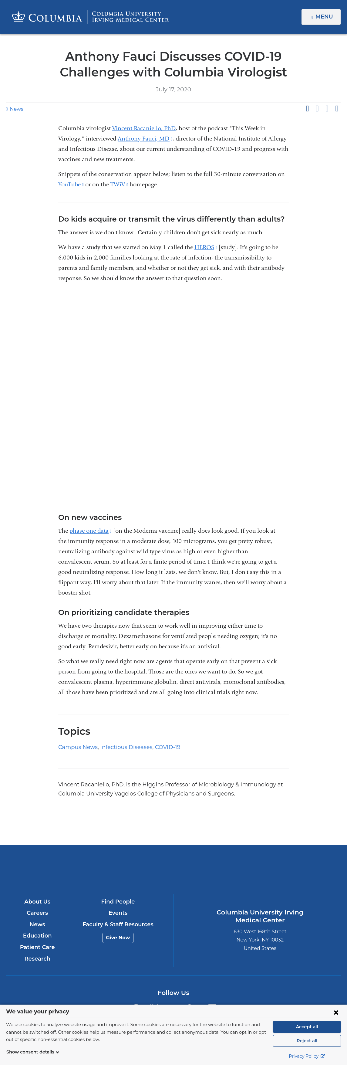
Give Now (118, 937)
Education (37, 936)
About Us (37, 902)
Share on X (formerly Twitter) (317, 108)
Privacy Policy (307, 1056)
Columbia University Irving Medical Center (118, 865)
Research (37, 959)
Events (118, 913)
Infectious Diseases (120, 747)
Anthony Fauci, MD (145, 138)
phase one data (90, 530)
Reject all (306, 1040)
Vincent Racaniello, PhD (144, 128)
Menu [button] (325, 17)
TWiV (119, 184)
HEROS (205, 247)
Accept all (307, 1026)
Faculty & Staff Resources (118, 924)
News (16, 109)
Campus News (76, 747)
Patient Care (37, 947)
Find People (118, 902)
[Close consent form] (336, 1012)
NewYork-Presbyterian (228, 869)
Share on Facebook (307, 108)
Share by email (336, 108)
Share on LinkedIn (327, 108)
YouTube (71, 184)
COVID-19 (159, 747)
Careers (37, 913)
